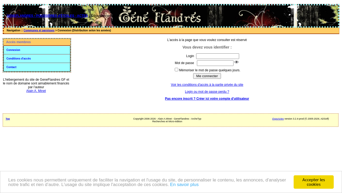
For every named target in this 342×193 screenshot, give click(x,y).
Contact (11, 67)
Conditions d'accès (18, 58)
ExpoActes (278, 118)
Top (8, 118)
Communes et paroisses (39, 30)
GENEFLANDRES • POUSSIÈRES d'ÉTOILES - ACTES (47, 16)
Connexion (13, 50)
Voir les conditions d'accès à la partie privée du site (207, 85)
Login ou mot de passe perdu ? (207, 92)
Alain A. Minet (36, 91)
